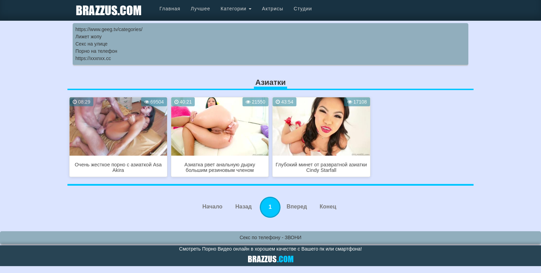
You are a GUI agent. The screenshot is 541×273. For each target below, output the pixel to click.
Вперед (297, 206)
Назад (243, 206)
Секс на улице (91, 44)
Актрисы (272, 8)
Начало (212, 206)
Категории (236, 8)
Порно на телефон (96, 51)
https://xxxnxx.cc (93, 58)
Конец (328, 206)
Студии (303, 8)
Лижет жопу (88, 36)
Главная (169, 8)
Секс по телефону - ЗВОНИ (271, 237)
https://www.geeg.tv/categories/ (109, 29)
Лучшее (200, 8)
